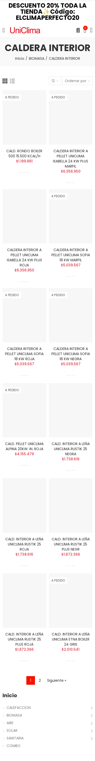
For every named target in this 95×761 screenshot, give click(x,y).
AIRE (10, 722)
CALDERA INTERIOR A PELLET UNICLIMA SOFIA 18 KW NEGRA (70, 353)
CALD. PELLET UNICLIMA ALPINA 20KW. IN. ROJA (24, 446)
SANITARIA (15, 738)
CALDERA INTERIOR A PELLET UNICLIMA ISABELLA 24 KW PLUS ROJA (24, 257)
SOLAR (12, 730)
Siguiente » (56, 680)
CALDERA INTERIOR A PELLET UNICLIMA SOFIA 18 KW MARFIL (70, 255)
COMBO (14, 745)
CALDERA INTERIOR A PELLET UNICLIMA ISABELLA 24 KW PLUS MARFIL (70, 158)
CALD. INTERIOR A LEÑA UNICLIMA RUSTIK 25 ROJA (24, 544)
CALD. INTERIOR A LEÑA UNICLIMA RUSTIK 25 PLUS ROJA (24, 639)
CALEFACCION (19, 707)
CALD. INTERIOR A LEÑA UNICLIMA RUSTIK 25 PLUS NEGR (71, 544)
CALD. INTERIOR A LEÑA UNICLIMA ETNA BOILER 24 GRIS (71, 639)
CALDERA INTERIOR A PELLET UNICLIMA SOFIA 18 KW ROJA (24, 353)
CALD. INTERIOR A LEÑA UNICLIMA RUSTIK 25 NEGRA (71, 448)
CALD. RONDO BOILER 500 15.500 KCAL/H (24, 153)
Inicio (10, 695)
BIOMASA (14, 715)
